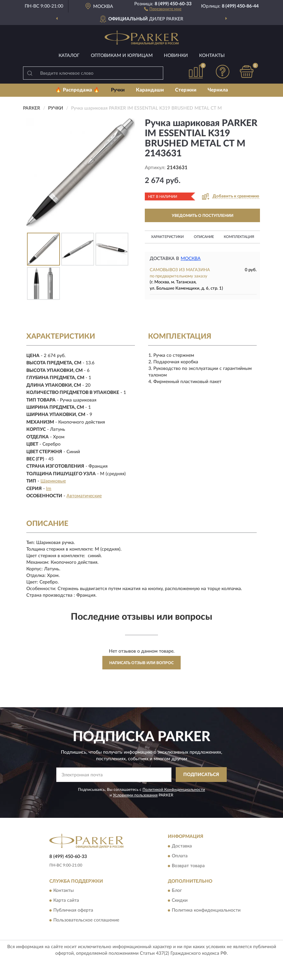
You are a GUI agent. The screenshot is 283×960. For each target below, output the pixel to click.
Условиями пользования (135, 795)
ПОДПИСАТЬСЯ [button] (201, 774)
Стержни (185, 90)
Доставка (182, 846)
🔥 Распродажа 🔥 (77, 90)
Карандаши (150, 90)
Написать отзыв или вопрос (141, 663)
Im (48, 488)
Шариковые (53, 481)
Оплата (180, 856)
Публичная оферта (73, 910)
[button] (162, 9)
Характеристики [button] (167, 237)
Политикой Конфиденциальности (173, 789)
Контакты (212, 55)
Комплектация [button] (239, 237)
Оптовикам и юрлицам (122, 55)
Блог (177, 891)
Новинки (176, 55)
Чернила (218, 90)
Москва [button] (191, 258)
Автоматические (84, 496)
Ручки (118, 90)
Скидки (180, 900)
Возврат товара (188, 866)
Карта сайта (66, 900)
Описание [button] (204, 237)
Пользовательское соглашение (86, 920)
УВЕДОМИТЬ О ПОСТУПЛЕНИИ (202, 216)
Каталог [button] (69, 55)
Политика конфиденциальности (206, 910)
